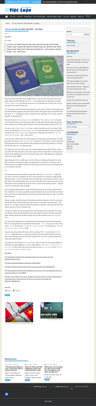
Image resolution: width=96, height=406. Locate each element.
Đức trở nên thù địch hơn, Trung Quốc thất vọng (19, 313)
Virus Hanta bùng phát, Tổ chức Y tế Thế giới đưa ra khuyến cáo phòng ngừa (78, 62)
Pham (7, 33)
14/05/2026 (10, 364)
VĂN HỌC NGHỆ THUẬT (54, 17)
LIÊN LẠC (81, 17)
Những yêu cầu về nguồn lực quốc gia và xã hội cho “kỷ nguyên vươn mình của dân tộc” (78, 94)
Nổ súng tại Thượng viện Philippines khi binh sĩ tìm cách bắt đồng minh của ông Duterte (78, 70)
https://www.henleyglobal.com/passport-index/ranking (23, 263)
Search (69, 31)
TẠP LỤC (66, 17)
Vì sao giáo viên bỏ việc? (51, 311)
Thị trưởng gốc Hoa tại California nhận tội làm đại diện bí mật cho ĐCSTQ (77, 113)
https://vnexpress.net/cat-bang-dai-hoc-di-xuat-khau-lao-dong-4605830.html (31, 267)
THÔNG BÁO (27, 17)
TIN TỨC (12, 17)
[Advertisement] (34, 341)
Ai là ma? (69, 56)
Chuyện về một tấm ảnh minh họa (77, 100)
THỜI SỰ (19, 17)
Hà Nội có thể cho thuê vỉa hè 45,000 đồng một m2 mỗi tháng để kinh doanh (78, 106)
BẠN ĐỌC (73, 17)
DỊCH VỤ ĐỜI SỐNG (39, 17)
